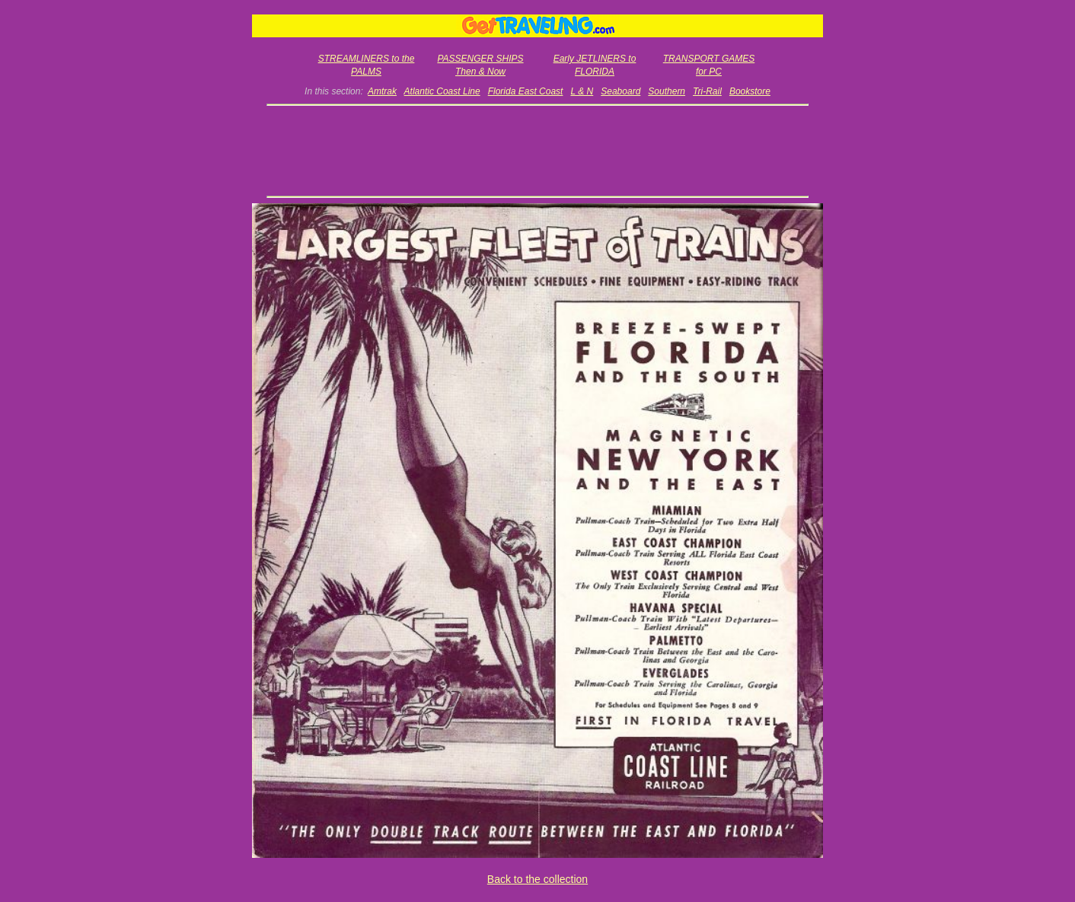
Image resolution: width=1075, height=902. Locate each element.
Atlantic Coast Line (442, 91)
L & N (581, 91)
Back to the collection (537, 879)
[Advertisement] (537, 150)
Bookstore (749, 91)
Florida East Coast (525, 91)
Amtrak (382, 91)
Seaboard (620, 91)
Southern (666, 91)
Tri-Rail (707, 91)
